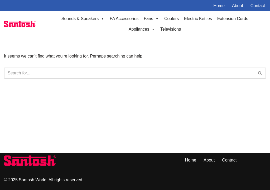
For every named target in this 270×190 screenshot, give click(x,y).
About (237, 5)
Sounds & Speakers (82, 18)
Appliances (142, 29)
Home (219, 5)
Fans (151, 18)
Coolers (171, 18)
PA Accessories (124, 18)
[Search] (129, 73)
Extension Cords (232, 18)
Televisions (170, 29)
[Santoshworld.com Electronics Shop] (20, 24)
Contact (257, 5)
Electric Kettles (198, 18)
